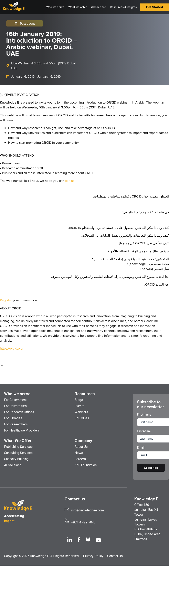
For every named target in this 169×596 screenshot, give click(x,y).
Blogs (79, 400)
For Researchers (16, 424)
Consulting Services (18, 453)
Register (6, 300)
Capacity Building (16, 459)
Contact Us (115, 556)
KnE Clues (82, 418)
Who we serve (17, 393)
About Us (81, 447)
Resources (85, 393)
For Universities (15, 406)
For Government (15, 400)
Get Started (154, 7)
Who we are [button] (98, 7)
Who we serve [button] (55, 7)
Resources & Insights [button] (123, 7)
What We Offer (18, 440)
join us (69, 180)
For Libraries (13, 418)
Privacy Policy (93, 556)
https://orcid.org (11, 348)
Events (79, 406)
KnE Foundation (86, 465)
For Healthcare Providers (22, 430)
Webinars (81, 412)
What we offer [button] (77, 7)
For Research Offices (19, 412)
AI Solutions (12, 465)
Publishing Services (18, 447)
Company (83, 440)
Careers (80, 459)
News (79, 453)
